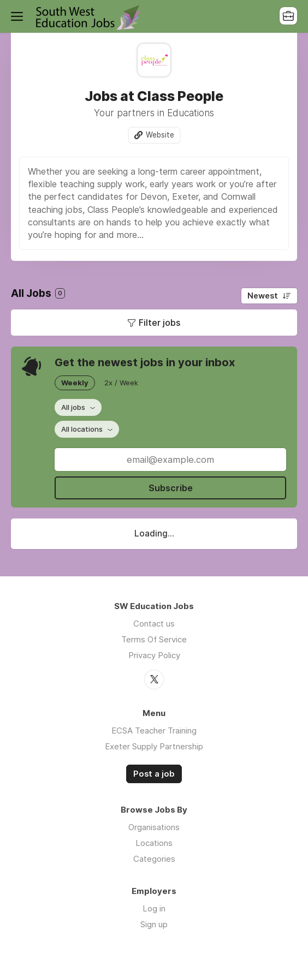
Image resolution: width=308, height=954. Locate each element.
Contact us (154, 623)
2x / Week (121, 382)
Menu (19, 16)
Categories (154, 859)
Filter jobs (159, 322)
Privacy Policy (154, 655)
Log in (154, 908)
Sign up (154, 924)
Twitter (154, 679)
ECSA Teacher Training (154, 730)
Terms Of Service (154, 639)
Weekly (74, 382)
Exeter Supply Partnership (154, 746)
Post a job (154, 774)
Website (160, 134)
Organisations (154, 827)
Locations (154, 843)
